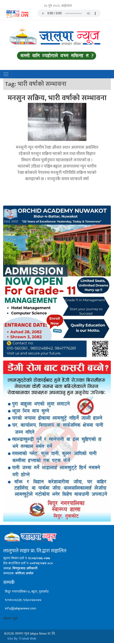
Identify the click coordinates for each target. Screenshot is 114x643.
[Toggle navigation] (6, 74)
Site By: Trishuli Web (21, 639)
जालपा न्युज (10, 618)
